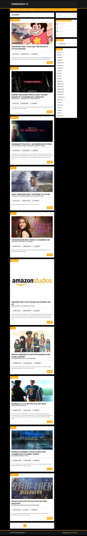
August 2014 (60, 105)
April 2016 (59, 79)
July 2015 (59, 103)
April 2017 (59, 58)
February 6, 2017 (17, 364)
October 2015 (60, 95)
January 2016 (60, 87)
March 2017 (60, 60)
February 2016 (60, 84)
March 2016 (60, 82)
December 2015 (60, 89)
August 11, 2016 (17, 510)
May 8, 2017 (16, 55)
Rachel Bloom (26, 151)
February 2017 (60, 63)
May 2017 (59, 55)
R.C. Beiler (26, 510)
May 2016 (59, 76)
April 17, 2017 (16, 201)
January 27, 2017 (17, 461)
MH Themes (74, 533)
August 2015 (60, 100)
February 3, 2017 (17, 411)
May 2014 (59, 113)
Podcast (24, 10)
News (18, 10)
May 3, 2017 (16, 104)
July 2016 (59, 71)
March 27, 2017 (16, 247)
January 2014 (60, 116)
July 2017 (59, 52)
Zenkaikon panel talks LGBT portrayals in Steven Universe (29, 48)
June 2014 (59, 111)
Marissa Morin (25, 104)
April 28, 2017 (16, 151)
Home (12, 10)
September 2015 (60, 97)
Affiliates (31, 10)
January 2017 (60, 66)
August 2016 (60, 68)
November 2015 (60, 92)
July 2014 (59, 108)
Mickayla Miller (25, 55)
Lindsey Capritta (26, 201)
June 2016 (59, 74)
